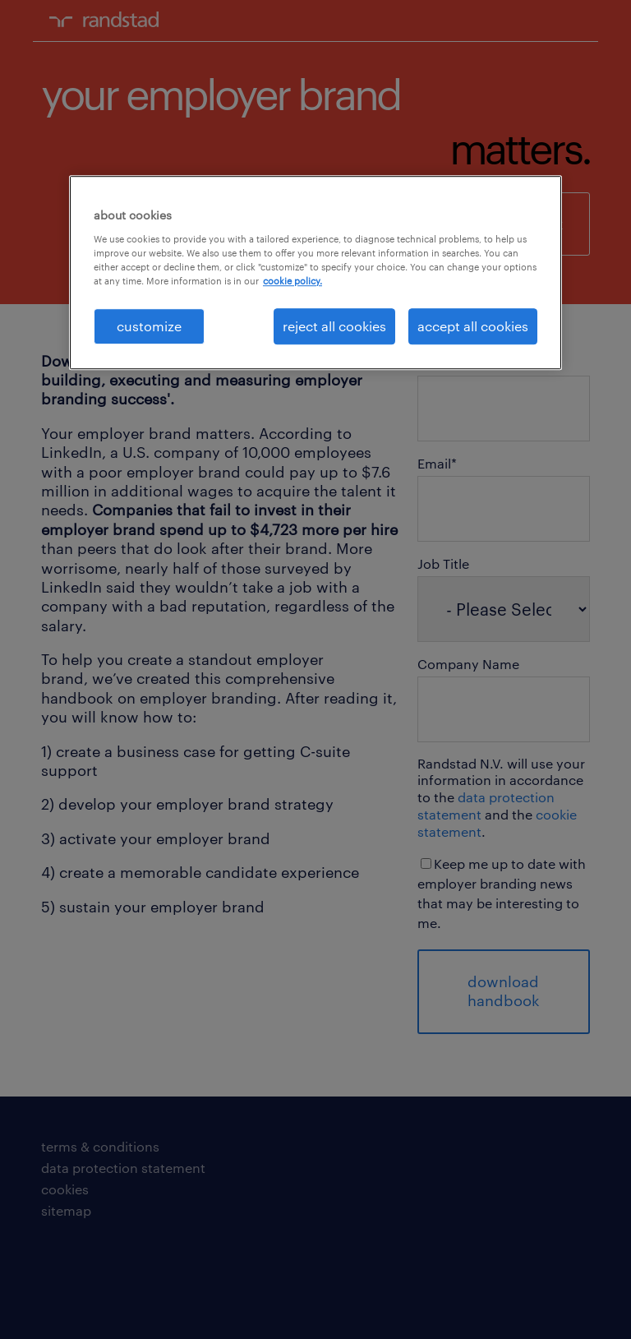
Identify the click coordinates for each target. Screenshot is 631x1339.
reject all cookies (334, 326)
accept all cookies (472, 326)
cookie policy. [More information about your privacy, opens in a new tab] (292, 280)
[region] (315, 273)
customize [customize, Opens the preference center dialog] (149, 326)
